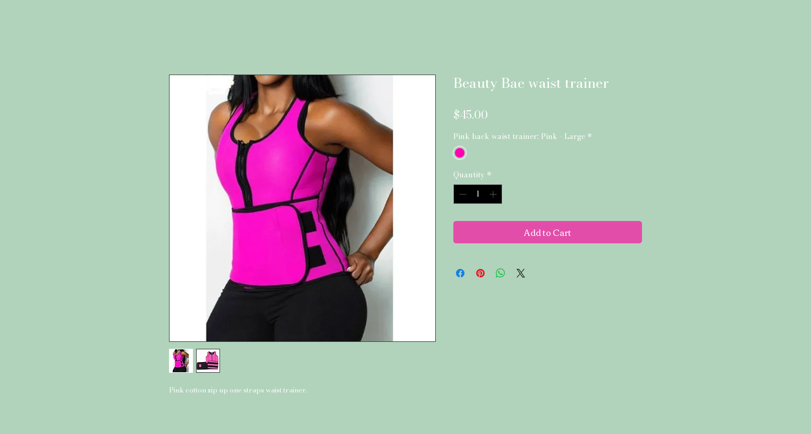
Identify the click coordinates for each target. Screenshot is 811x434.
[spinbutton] (477, 194)
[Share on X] (520, 273)
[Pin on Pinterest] (480, 273)
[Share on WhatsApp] (500, 273)
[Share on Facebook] (460, 273)
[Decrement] (461, 194)
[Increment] (494, 194)
